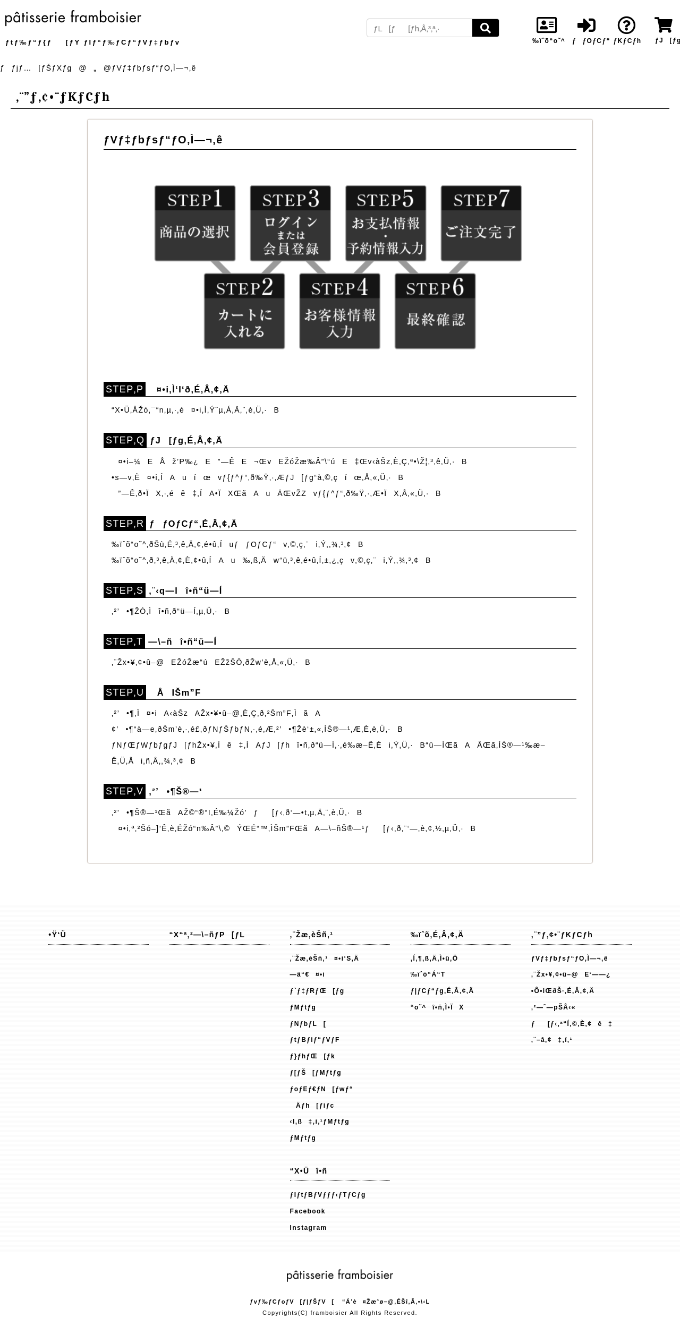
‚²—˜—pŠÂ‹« (553, 1007)
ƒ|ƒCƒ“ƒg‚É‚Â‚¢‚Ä (442, 991)
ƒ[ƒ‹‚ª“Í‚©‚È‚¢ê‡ (572, 1024)
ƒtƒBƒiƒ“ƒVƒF (315, 1039)
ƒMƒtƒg (303, 1007)
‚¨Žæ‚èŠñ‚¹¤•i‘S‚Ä (325, 958)
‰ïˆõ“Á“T (428, 974)
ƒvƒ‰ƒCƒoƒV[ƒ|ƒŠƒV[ (292, 1301)
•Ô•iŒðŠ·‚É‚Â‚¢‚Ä (562, 991)
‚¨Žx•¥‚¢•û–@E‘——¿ (571, 974)
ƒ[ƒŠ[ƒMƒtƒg (316, 1072)
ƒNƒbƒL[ (308, 1024)
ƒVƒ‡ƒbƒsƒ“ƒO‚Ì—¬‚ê (569, 958)
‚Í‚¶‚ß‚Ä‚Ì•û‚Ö (434, 958)
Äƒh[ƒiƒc (312, 1105)
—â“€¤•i (308, 974)
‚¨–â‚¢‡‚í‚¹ (552, 1039)
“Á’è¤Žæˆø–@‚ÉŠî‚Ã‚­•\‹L (386, 1301)
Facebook (308, 1211)
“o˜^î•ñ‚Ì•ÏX (437, 1007)
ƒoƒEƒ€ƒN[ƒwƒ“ (322, 1089)
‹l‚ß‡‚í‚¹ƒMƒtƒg (320, 1121)
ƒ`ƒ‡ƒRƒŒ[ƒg (317, 991)
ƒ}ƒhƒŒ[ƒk (312, 1056)
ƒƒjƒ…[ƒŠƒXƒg (36, 68)
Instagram (308, 1227)
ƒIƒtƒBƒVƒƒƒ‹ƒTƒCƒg (328, 1195)
